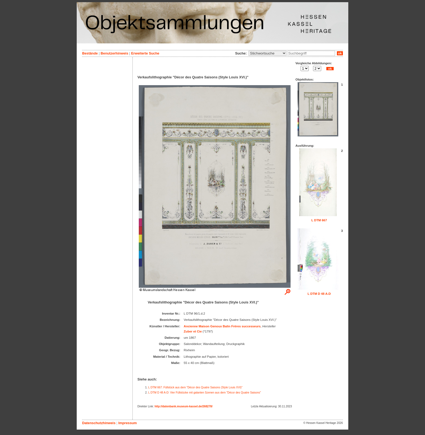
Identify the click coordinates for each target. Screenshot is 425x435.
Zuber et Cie (193, 331)
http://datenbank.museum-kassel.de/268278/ (183, 406)
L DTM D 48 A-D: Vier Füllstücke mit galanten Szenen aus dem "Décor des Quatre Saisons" (204, 392)
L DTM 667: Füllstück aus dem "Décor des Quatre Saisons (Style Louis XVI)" (195, 387)
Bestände (90, 53)
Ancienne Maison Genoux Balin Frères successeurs (222, 326)
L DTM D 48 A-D (319, 293)
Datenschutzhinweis (98, 423)
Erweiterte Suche (145, 53)
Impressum (127, 423)
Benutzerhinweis (114, 53)
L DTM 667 (319, 220)
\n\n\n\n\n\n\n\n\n (267, 53)
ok (340, 53)
